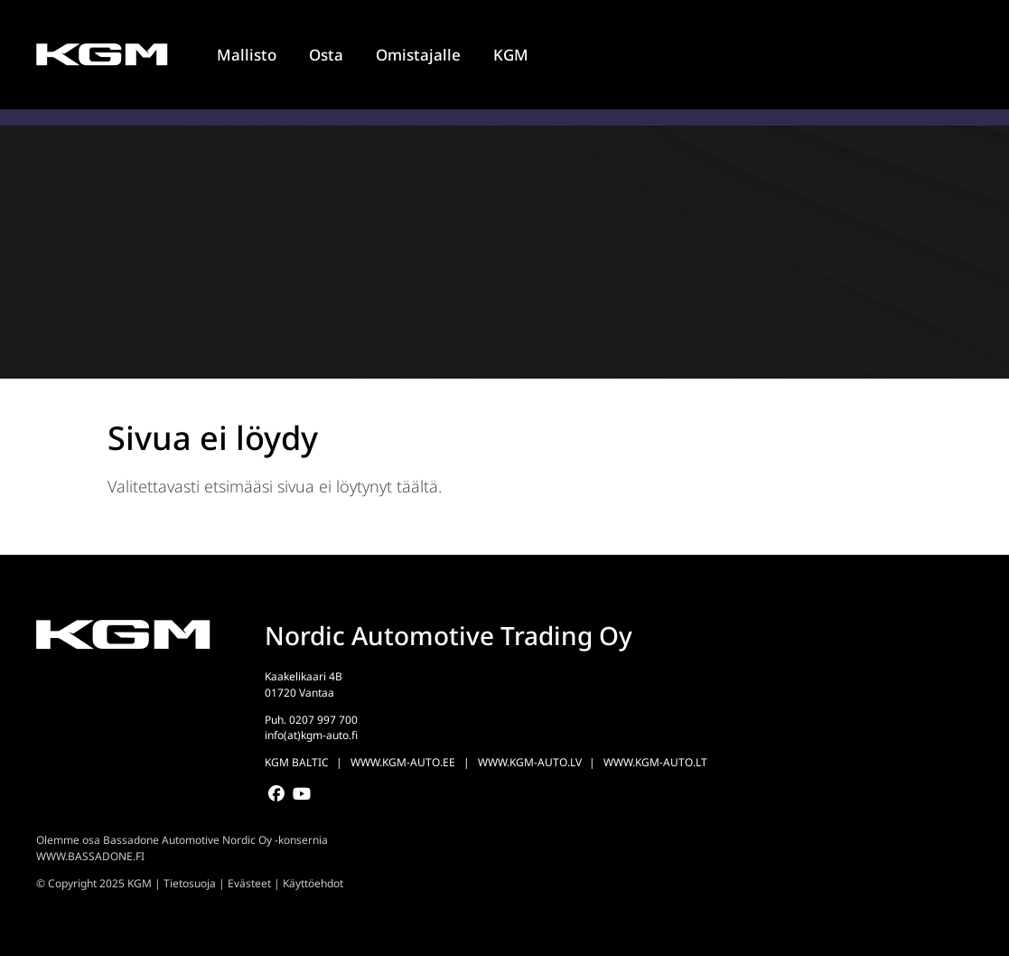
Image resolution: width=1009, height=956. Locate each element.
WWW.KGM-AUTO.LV (530, 762)
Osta (326, 54)
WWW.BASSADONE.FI (90, 856)
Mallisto (246, 54)
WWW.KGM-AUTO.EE (402, 762)
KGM (510, 54)
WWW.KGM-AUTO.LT (655, 762)
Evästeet (249, 883)
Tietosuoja (189, 883)
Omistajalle (418, 54)
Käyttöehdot (313, 883)
